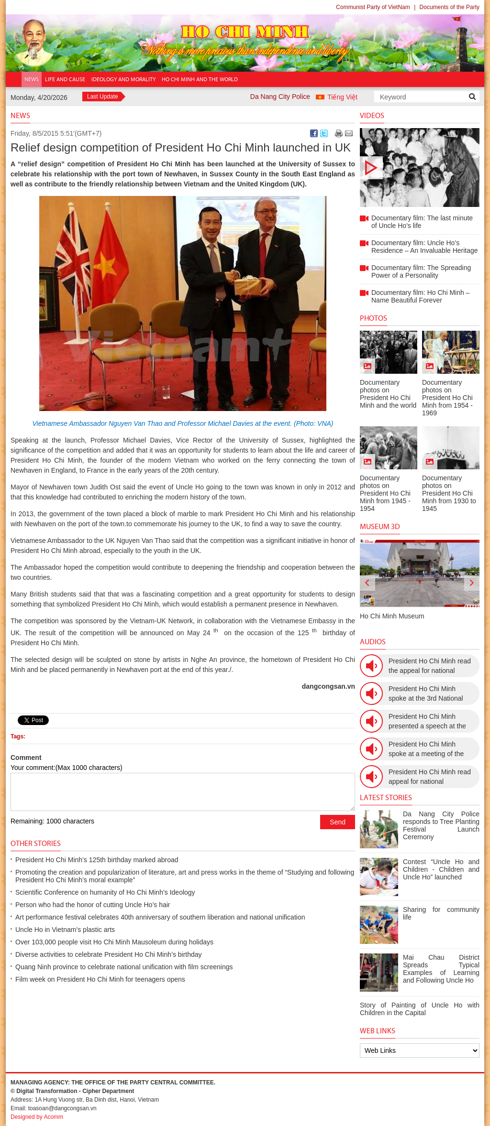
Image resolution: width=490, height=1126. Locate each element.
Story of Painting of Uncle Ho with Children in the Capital (419, 1009)
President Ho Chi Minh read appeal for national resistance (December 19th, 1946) (430, 777)
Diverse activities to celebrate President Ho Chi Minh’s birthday (108, 954)
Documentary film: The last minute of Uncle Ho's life (419, 167)
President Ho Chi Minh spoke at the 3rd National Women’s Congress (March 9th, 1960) (429, 694)
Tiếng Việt (342, 97)
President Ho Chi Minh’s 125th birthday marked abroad (96, 860)
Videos (372, 115)
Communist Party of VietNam (373, 7)
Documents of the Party (449, 7)
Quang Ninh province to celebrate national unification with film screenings (124, 967)
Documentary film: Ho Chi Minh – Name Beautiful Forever (420, 296)
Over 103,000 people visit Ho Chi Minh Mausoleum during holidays (114, 942)
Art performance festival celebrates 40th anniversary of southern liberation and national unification (160, 917)
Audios (373, 641)
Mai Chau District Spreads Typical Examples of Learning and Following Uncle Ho (441, 968)
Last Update (102, 96)
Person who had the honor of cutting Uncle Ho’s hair (92, 905)
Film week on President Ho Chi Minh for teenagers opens (100, 979)
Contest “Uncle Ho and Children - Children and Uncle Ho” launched (441, 869)
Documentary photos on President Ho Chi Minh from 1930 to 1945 (449, 493)
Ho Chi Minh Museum (392, 616)
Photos (373, 318)
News (20, 115)
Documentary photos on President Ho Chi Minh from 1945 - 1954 (385, 493)
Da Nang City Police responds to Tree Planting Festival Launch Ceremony (441, 825)
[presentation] (367, 583)
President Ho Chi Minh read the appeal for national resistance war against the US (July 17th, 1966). (430, 666)
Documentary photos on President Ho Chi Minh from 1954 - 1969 (447, 398)
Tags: (18, 736)
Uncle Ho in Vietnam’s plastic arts (65, 929)
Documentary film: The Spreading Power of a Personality (421, 271)
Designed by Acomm (37, 1117)
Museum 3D (380, 526)
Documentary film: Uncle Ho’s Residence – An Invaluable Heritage (424, 246)
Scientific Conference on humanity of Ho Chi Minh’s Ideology (105, 892)
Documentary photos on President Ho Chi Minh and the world (388, 394)
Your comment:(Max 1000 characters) (66, 767)
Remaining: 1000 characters (52, 821)
